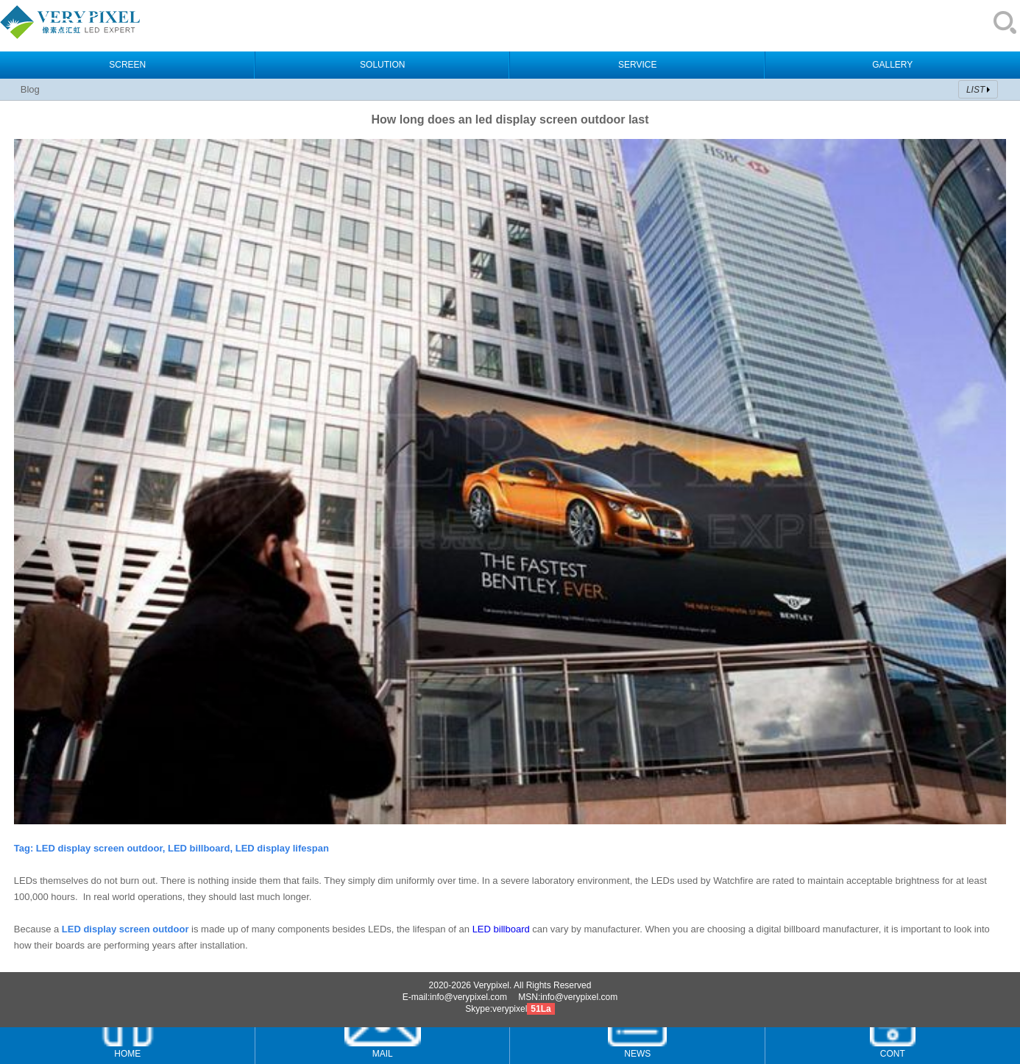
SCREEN (127, 65)
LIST (975, 90)
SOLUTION (382, 65)
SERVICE (637, 65)
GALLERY (892, 65)
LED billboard (501, 929)
